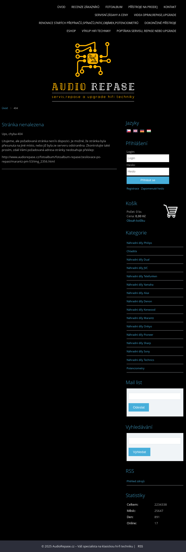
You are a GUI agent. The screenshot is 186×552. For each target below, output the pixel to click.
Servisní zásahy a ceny (111, 15)
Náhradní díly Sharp (139, 343)
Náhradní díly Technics (140, 360)
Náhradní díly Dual (138, 259)
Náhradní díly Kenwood (141, 309)
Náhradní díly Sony (138, 351)
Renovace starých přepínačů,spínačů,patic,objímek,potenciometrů (88, 23)
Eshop (71, 31)
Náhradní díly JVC (137, 268)
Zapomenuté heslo (152, 188)
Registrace (133, 188)
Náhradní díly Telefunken (142, 276)
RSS (140, 546)
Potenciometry (136, 368)
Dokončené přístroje (160, 23)
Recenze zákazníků (85, 7)
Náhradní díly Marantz (140, 318)
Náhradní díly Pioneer (140, 334)
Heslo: (131, 165)
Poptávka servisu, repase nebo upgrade (146, 31)
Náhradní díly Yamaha (140, 284)
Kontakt (170, 7)
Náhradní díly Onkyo (139, 326)
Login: (131, 152)
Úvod (61, 7)
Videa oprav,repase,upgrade (155, 15)
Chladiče (132, 251)
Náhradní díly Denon (139, 301)
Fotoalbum (114, 7)
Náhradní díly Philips (139, 243)
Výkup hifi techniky (96, 31)
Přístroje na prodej (143, 7)
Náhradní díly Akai (138, 293)
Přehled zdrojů (136, 481)
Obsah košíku (136, 220)
